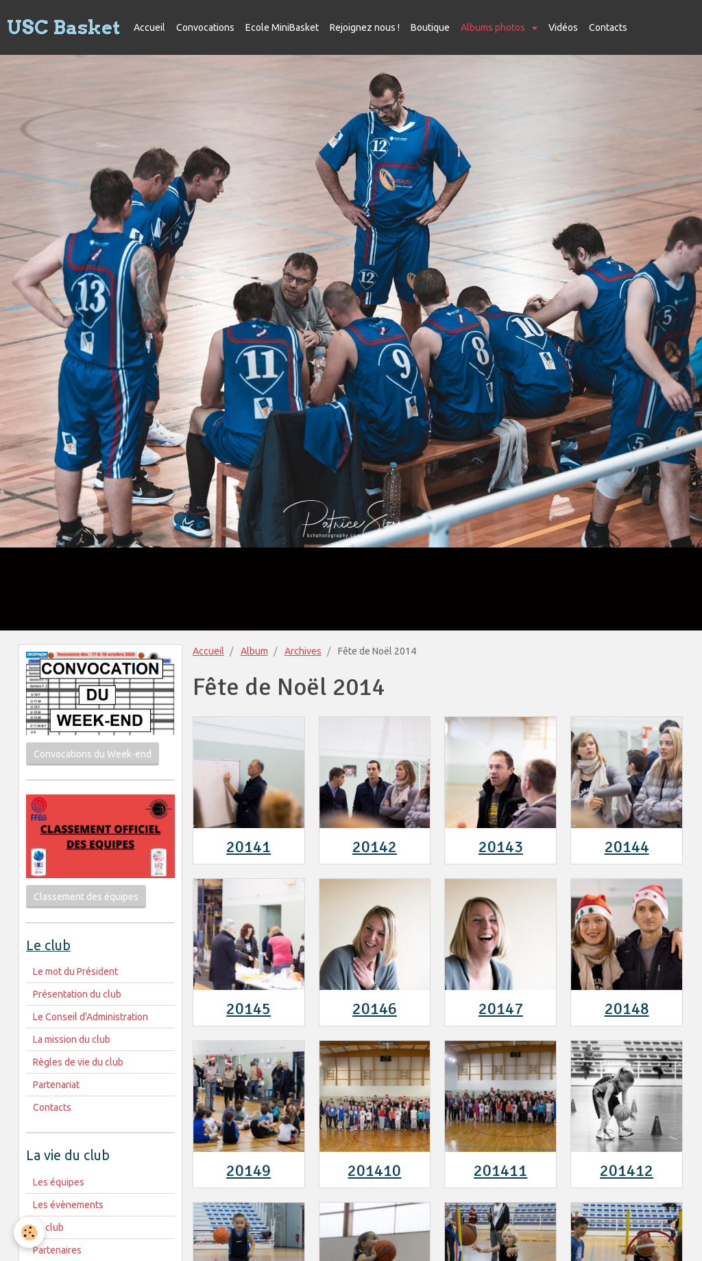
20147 (501, 1008)
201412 (626, 1170)
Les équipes (58, 1182)
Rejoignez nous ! (365, 27)
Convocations (205, 27)
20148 (627, 1008)
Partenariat (56, 1084)
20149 (248, 1170)
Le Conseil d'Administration (90, 1016)
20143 (501, 846)
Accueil (149, 27)
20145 (248, 1008)
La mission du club (71, 1039)
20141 (248, 846)
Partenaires (57, 1250)
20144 (627, 846)
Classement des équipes (86, 896)
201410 (374, 1170)
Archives (303, 651)
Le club (48, 1227)
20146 (374, 1008)
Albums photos (494, 27)
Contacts (608, 27)
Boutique (430, 27)
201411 (500, 1170)
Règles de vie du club (78, 1062)
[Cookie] (29, 1232)
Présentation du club (77, 994)
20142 (374, 846)
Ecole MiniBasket (282, 27)
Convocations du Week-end (93, 754)
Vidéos (563, 27)
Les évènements (68, 1204)
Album (254, 651)
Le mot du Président (75, 971)
